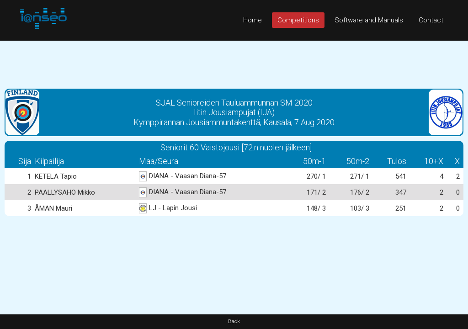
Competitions (298, 20)
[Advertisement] (234, 61)
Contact (431, 20)
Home (252, 20)
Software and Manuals (369, 20)
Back (234, 321)
